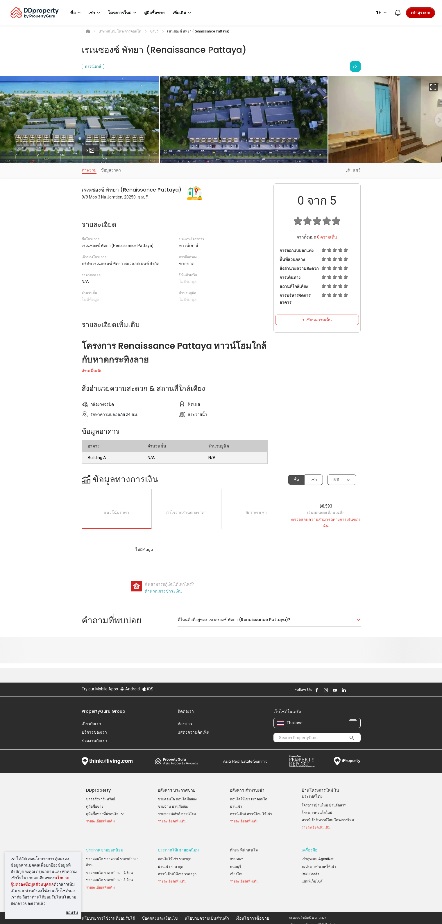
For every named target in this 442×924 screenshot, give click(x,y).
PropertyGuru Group (103, 711)
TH (382, 12)
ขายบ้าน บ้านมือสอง (173, 806)
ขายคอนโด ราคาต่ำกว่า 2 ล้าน (109, 869)
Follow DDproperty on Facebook (316, 690)
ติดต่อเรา (186, 711)
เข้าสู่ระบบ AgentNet (318, 855)
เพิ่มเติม (183, 12)
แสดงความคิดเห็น (194, 732)
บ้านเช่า (236, 806)
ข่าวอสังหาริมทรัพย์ (100, 799)
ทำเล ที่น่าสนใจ (244, 846)
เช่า (313, 479)
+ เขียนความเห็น (317, 319)
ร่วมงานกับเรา (94, 740)
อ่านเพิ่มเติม (92, 371)
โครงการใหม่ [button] (123, 12)
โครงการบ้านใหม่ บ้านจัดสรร (324, 805)
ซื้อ (296, 479)
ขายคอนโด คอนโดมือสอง (177, 799)
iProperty (347, 761)
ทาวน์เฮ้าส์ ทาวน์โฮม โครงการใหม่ (328, 820)
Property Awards (176, 761)
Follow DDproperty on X (351, 690)
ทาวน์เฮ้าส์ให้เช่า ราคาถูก (177, 870)
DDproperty (98, 790)
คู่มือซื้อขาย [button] (154, 13)
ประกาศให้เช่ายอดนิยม (178, 846)
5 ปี (336, 479)
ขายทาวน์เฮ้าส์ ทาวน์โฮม (177, 814)
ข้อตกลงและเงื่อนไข (160, 910)
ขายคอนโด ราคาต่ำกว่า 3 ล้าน (109, 876)
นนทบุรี (235, 863)
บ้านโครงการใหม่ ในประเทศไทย (320, 793)
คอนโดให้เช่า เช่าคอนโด (248, 799)
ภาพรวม (89, 170)
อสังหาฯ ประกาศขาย (176, 790)
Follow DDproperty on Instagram (325, 690)
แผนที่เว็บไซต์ (312, 878)
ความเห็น (327, 237)
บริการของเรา (94, 732)
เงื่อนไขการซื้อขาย (252, 910)
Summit (245, 761)
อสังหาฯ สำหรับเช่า (247, 790)
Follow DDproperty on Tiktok (358, 690)
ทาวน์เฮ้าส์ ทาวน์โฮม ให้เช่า (251, 814)
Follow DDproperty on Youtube (334, 690)
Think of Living (107, 761)
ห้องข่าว (185, 723)
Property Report (302, 761)
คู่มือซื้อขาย (94, 806)
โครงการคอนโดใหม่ (317, 813)
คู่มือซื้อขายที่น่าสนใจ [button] (105, 814)
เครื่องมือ (309, 846)
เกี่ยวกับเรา (91, 723)
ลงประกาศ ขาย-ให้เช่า (319, 863)
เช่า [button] (95, 12)
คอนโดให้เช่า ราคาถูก (174, 855)
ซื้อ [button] (76, 12)
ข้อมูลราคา (111, 170)
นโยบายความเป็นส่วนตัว (207, 910)
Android (130, 689)
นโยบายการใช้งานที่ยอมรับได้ (108, 910)
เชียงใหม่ (237, 870)
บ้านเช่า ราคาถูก (170, 863)
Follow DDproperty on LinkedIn (343, 690)
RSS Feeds (310, 870)
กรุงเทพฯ (236, 855)
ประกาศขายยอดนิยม (104, 846)
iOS (147, 689)
